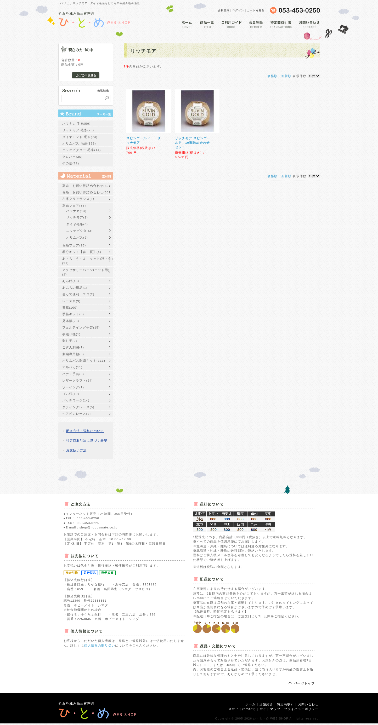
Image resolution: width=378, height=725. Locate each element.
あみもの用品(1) (75, 287)
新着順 (286, 76)
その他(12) (70, 163)
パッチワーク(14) (75, 400)
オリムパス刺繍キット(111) (83, 360)
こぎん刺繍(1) (73, 347)
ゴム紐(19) (70, 393)
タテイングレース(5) (78, 407)
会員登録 (224, 10)
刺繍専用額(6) (73, 354)
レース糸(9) (71, 301)
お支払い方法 (76, 450)
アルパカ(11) (72, 367)
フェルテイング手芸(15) (81, 327)
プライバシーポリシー (301, 709)
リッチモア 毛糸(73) (78, 130)
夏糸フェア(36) (74, 205)
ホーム (250, 704)
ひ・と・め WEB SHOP (271, 718)
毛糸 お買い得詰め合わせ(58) (86, 192)
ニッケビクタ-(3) (79, 230)
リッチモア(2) (77, 217)
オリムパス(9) (77, 237)
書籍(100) (70, 307)
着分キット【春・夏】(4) (81, 252)
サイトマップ (270, 709)
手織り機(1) (71, 334)
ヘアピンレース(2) (76, 413)
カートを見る (255, 10)
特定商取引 (285, 704)
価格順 (272, 76)
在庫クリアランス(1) (78, 198)
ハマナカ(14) (76, 210)
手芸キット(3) (73, 314)
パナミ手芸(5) (73, 374)
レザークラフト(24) (77, 380)
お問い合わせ (308, 704)
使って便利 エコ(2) (78, 294)
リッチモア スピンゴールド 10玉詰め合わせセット (193, 142)
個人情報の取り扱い (99, 645)
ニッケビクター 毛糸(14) (81, 150)
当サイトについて (242, 709)
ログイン (238, 10)
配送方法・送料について (85, 431)
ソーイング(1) (73, 387)
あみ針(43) (70, 281)
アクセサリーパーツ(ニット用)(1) (86, 272)
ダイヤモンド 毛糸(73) (80, 137)
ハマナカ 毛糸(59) (76, 123)
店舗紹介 (266, 704)
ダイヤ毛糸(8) (77, 224)
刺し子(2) (69, 340)
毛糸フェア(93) (74, 245)
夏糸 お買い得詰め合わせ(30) (86, 185)
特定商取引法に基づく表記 (87, 440)
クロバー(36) (72, 156)
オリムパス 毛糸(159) (79, 143)
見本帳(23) (70, 321)
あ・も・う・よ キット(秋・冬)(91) (87, 261)
